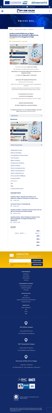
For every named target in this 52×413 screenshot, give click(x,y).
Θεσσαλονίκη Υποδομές (17, 163)
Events (26, 311)
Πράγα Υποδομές (15, 165)
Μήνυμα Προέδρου (16, 153)
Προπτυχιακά (26, 276)
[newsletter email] (20, 260)
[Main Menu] (2, 11)
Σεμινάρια (26, 280)
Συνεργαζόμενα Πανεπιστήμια (19, 155)
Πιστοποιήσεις (15, 158)
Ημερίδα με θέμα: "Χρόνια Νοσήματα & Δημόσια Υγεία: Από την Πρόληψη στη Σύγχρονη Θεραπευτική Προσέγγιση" (25, 218)
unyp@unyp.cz (30, 367)
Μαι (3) (37, 233)
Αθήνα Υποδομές (15, 160)
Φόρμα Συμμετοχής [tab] (26, 145)
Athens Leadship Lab (26, 307)
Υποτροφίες (26, 290)
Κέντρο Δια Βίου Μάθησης (18, 176)
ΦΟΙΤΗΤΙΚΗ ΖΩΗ (26, 293)
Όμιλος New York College (20, 29)
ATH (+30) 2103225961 (8, 7)
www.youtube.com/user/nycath (28, 111)
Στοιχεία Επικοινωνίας (17, 188)
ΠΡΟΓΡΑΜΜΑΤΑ (26, 271)
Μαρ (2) (17, 233)
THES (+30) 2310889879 (20, 7)
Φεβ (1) (22, 233)
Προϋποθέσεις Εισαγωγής (26, 285)
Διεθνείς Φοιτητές (26, 297)
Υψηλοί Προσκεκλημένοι (18, 170)
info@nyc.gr (32, 7)
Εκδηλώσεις (31, 29)
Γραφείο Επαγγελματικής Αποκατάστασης (26, 299)
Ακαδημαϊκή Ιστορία (16, 150)
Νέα (12, 183)
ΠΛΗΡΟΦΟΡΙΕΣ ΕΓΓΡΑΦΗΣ (26, 283)
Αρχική (11, 29)
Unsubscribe (37, 264)
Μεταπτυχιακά (26, 278)
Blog (12, 186)
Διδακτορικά (26, 274)
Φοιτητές (26, 295)
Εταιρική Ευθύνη (15, 178)
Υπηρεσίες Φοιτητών (26, 301)
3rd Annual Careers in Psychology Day (20, 204)
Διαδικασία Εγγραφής (26, 287)
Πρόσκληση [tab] (26, 116)
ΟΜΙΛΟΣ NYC (26, 305)
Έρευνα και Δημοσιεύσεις (18, 168)
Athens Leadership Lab (17, 173)
